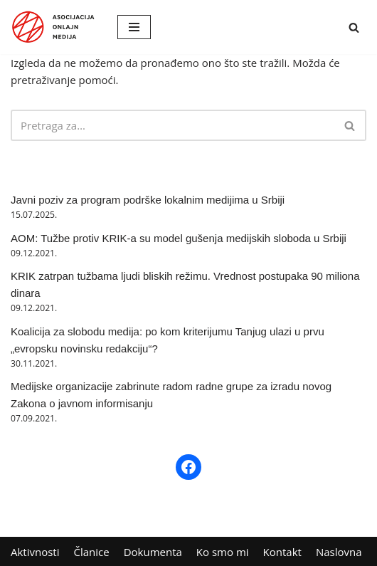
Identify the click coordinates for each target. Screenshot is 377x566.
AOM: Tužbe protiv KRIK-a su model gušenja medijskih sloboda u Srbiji (178, 238)
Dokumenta (153, 552)
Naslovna (339, 552)
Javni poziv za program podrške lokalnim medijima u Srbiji (148, 200)
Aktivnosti (35, 552)
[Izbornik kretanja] (134, 27)
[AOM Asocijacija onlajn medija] (53, 27)
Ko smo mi (222, 552)
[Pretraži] (354, 27)
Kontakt (282, 552)
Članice (92, 552)
